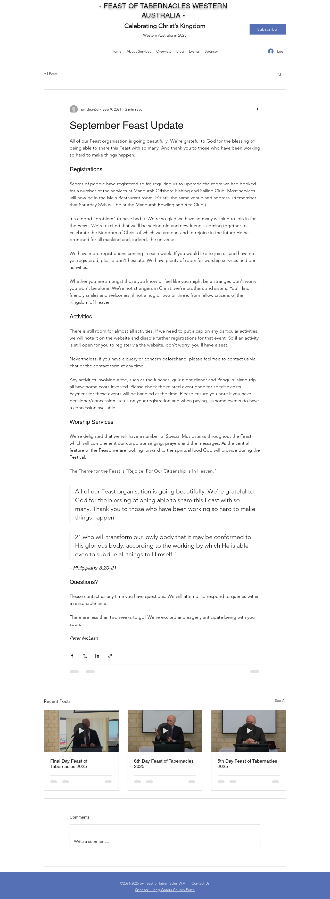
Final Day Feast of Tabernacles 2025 (68, 763)
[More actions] (257, 109)
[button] (268, 29)
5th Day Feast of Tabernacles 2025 (247, 763)
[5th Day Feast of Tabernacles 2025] (248, 731)
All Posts (50, 73)
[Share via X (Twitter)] (84, 655)
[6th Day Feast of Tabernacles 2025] (165, 731)
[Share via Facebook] (72, 655)
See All (280, 700)
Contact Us (201, 883)
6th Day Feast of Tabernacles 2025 (164, 763)
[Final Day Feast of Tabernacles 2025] (81, 731)
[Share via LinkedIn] (97, 655)
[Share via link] (110, 655)
